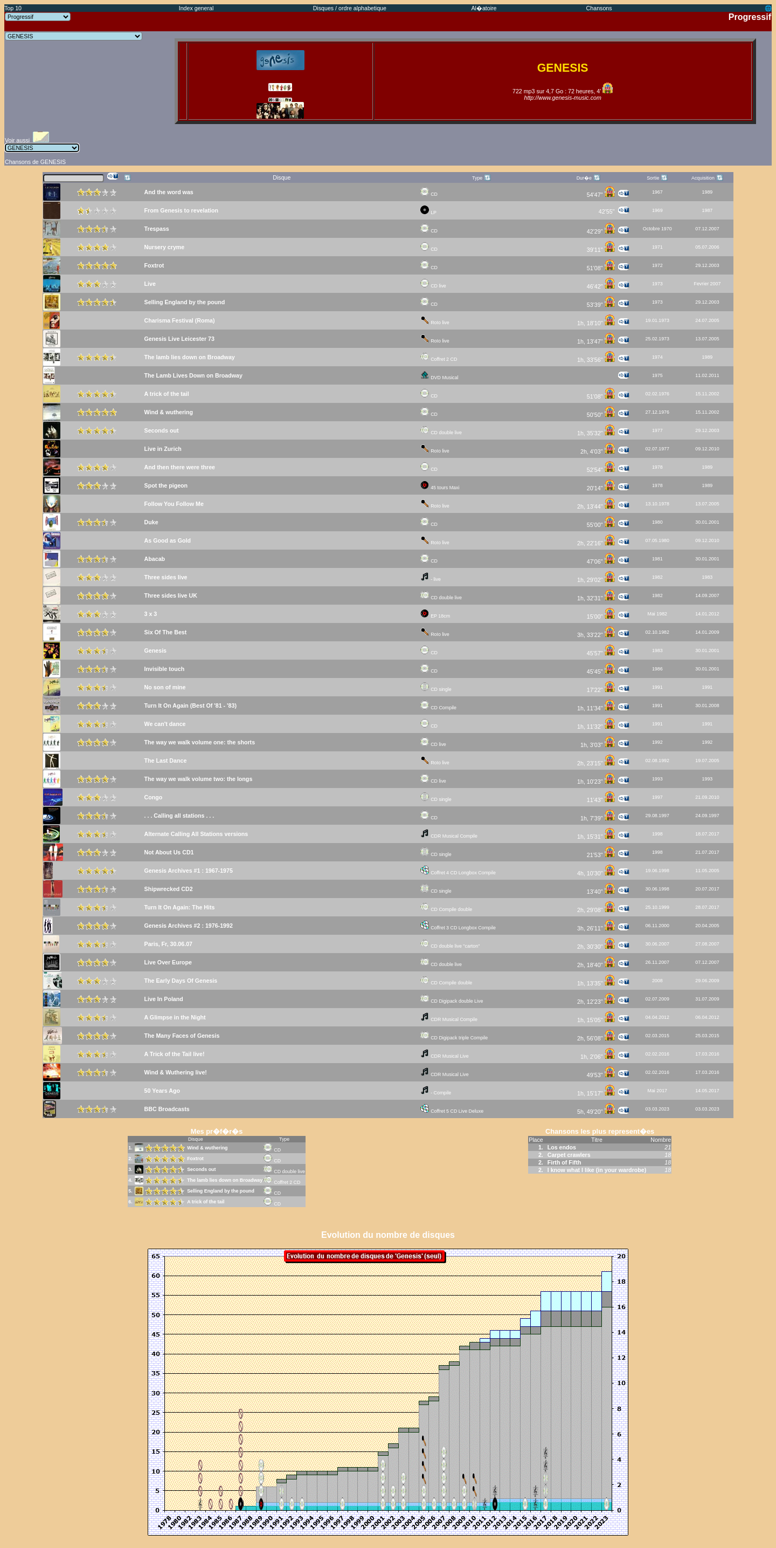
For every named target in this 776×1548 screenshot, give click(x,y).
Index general (196, 8)
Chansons (599, 8)
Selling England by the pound (220, 1191)
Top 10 (13, 8)
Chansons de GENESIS (35, 162)
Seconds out (201, 1169)
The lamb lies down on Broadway (224, 1180)
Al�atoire (483, 8)
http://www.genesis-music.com (562, 97)
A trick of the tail (205, 1201)
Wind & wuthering (207, 1147)
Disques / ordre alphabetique (349, 8)
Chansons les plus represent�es (599, 1131)
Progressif (750, 17)
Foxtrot (195, 1158)
